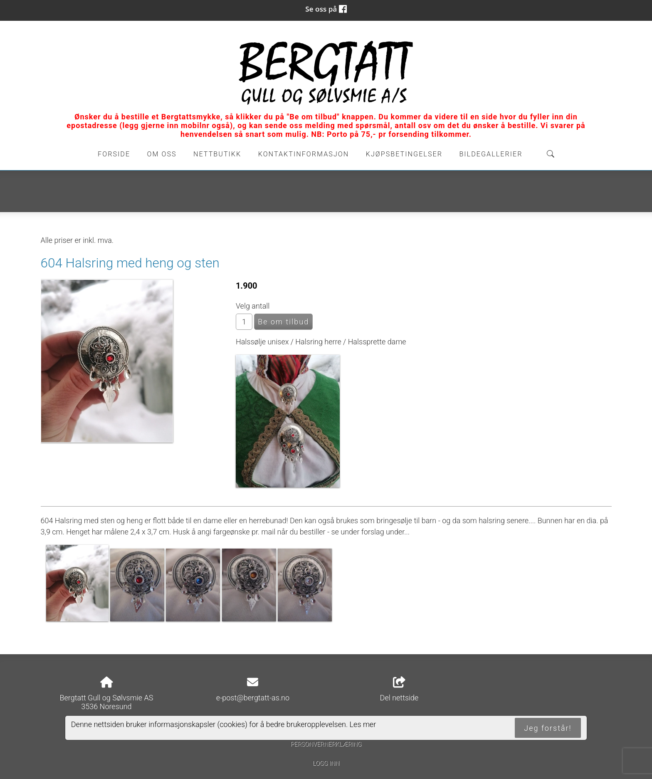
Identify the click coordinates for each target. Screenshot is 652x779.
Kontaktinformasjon (303, 154)
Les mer (363, 724)
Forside (114, 154)
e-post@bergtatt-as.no (252, 697)
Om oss (162, 154)
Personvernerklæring (325, 744)
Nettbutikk (217, 154)
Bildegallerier (490, 154)
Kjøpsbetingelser (404, 154)
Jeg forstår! (547, 728)
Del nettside (399, 689)
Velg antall (253, 306)
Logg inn (326, 763)
